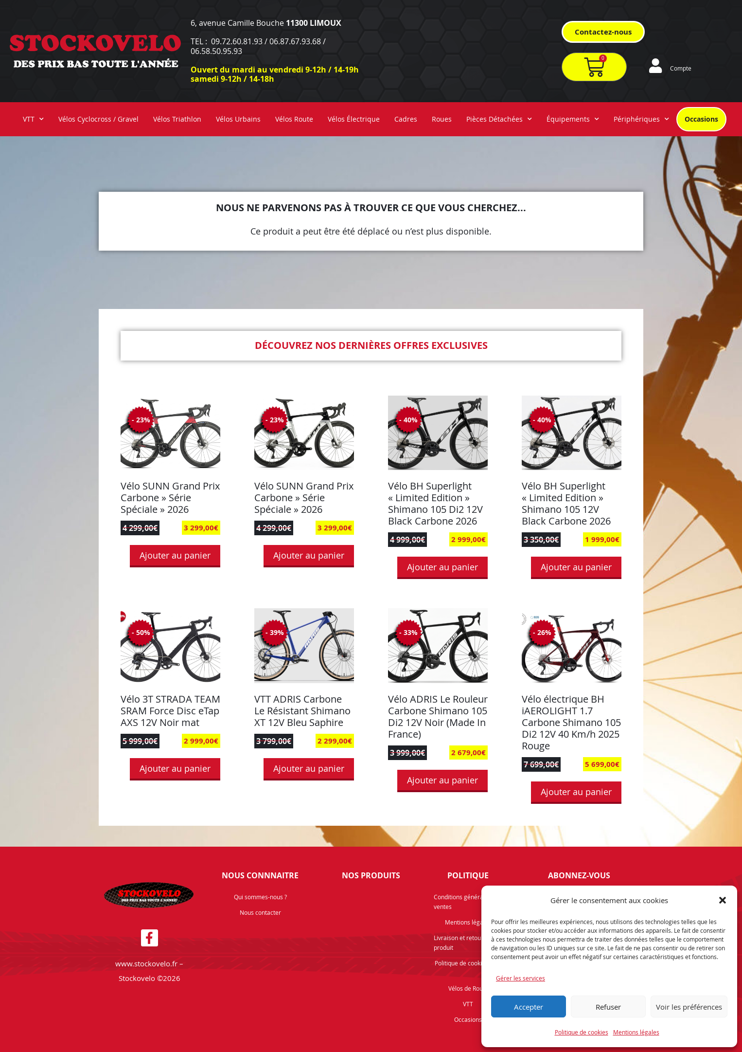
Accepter (528, 1007)
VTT (33, 119)
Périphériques (641, 119)
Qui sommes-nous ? (260, 897)
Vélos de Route (468, 988)
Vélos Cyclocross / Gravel (98, 119)
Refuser (608, 1007)
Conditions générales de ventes (466, 901)
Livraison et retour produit (458, 942)
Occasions (701, 119)
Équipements (573, 119)
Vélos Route (294, 119)
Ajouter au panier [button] (175, 555)
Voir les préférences (689, 1007)
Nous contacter (260, 912)
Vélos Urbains (238, 119)
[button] (722, 900)
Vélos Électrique (354, 119)
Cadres (405, 119)
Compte (680, 68)
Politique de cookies (581, 1032)
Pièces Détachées (499, 119)
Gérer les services (520, 978)
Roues (442, 119)
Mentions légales (636, 1032)
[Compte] (655, 65)
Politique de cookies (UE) (468, 963)
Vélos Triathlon (177, 119)
